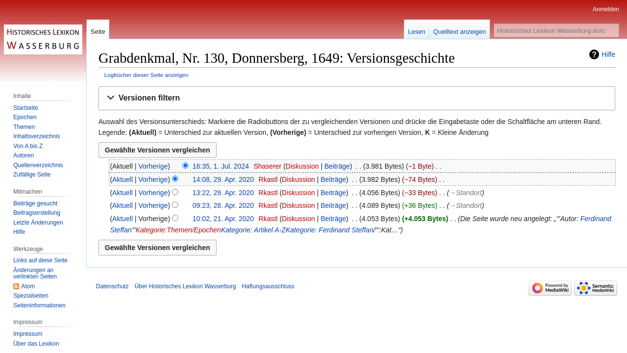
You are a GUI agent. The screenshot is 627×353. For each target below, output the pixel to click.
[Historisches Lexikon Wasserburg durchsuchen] (556, 30)
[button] (357, 98)
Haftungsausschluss (268, 286)
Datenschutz (112, 286)
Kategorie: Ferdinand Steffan (329, 230)
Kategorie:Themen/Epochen (178, 230)
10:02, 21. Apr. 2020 (223, 219)
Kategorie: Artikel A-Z (253, 230)
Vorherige (153, 166)
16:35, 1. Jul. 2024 (221, 166)
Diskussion (302, 166)
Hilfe (608, 54)
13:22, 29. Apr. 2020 (223, 193)
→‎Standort (465, 193)
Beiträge (337, 166)
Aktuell (122, 179)
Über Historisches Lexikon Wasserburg (185, 286)
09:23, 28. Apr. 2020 (223, 205)
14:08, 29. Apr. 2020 (223, 179)
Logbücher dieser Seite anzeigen (146, 75)
